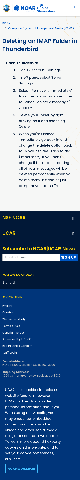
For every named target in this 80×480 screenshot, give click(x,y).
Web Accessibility (14, 319)
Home (6, 23)
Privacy (7, 306)
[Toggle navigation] (74, 6)
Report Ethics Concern (17, 346)
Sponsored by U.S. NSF (16, 339)
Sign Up (68, 257)
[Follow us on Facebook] (3, 282)
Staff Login (9, 352)
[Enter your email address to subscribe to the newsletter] (31, 257)
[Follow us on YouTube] (14, 282)
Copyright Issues (13, 333)
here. (17, 459)
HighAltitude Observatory (46, 8)
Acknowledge (21, 468)
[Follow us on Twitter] (7, 282)
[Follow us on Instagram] (11, 282)
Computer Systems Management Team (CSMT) (41, 28)
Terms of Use (11, 326)
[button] (73, 218)
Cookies (7, 312)
